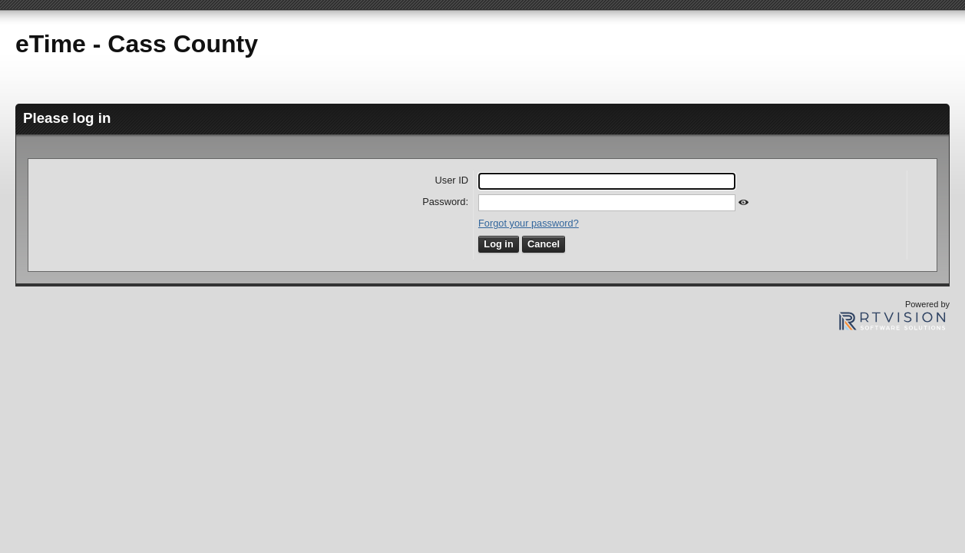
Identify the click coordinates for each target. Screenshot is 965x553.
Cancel (543, 244)
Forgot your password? (528, 223)
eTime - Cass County (136, 44)
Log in (498, 244)
